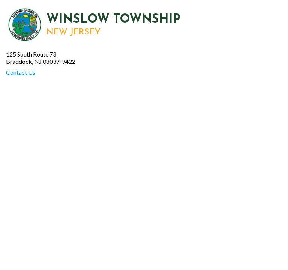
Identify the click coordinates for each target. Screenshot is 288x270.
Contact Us (20, 72)
